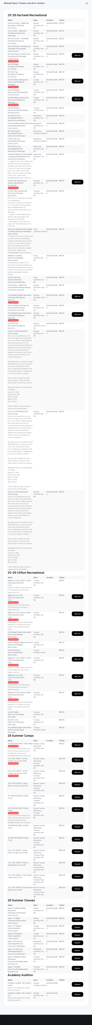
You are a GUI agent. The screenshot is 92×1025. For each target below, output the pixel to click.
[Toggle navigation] (86, 3)
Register (77, 785)
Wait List (77, 55)
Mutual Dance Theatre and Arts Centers (24, 3)
